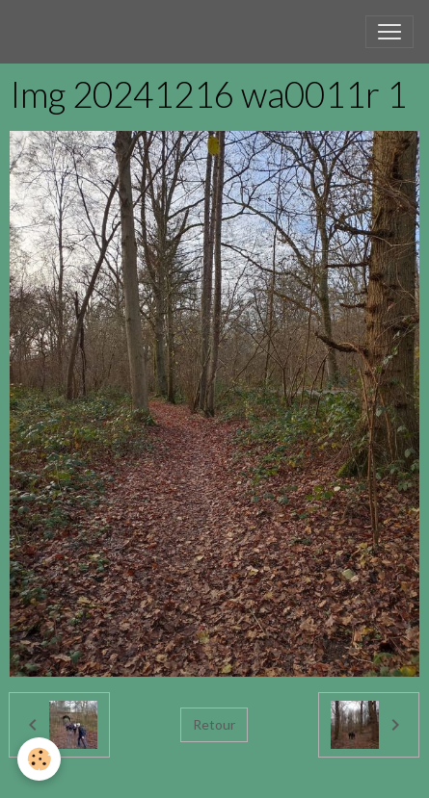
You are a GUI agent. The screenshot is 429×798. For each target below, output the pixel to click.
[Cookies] (39, 759)
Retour (214, 724)
